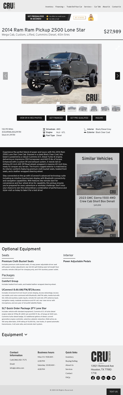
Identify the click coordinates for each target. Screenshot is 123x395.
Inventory (70, 357)
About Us (70, 365)
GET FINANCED (56, 118)
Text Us (114, 392)
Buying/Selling (71, 361)
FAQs (68, 377)
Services (69, 369)
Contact (69, 373)
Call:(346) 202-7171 (18, 360)
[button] (60, 6)
